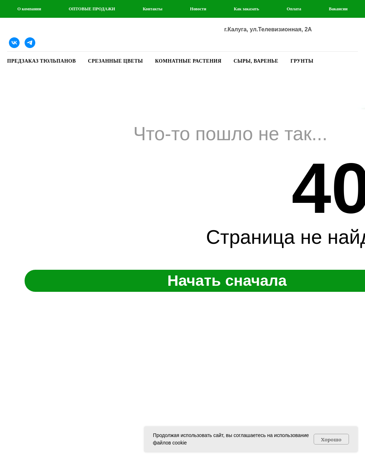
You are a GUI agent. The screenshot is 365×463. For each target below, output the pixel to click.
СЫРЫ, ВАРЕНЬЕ (255, 61)
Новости (198, 8)
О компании (29, 8)
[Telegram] (30, 42)
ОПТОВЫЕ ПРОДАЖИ (92, 8)
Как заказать (246, 8)
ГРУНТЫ (302, 61)
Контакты (152, 8)
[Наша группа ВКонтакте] (14, 42)
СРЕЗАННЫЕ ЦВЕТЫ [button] (115, 61)
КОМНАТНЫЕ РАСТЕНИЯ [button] (188, 61)
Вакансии (338, 8)
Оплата (294, 8)
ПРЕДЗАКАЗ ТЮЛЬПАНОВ (41, 61)
